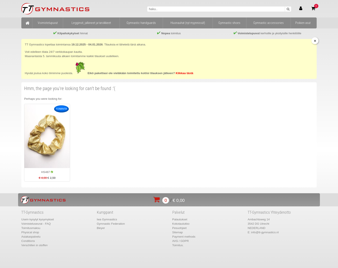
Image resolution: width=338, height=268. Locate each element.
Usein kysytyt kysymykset (37, 219)
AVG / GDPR (180, 241)
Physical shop (30, 232)
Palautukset (179, 219)
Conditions (28, 241)
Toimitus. (178, 245)
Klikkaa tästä (184, 73)
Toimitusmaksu (30, 228)
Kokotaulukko (180, 223)
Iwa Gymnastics (107, 219)
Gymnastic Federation (111, 223)
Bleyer (101, 228)
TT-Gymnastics (32, 212)
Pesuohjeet (179, 228)
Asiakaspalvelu (31, 236)
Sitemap (177, 232)
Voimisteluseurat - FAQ (36, 223)
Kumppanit (105, 212)
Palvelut (178, 212)
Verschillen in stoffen (34, 245)
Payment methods (183, 236)
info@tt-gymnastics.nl (265, 232)
